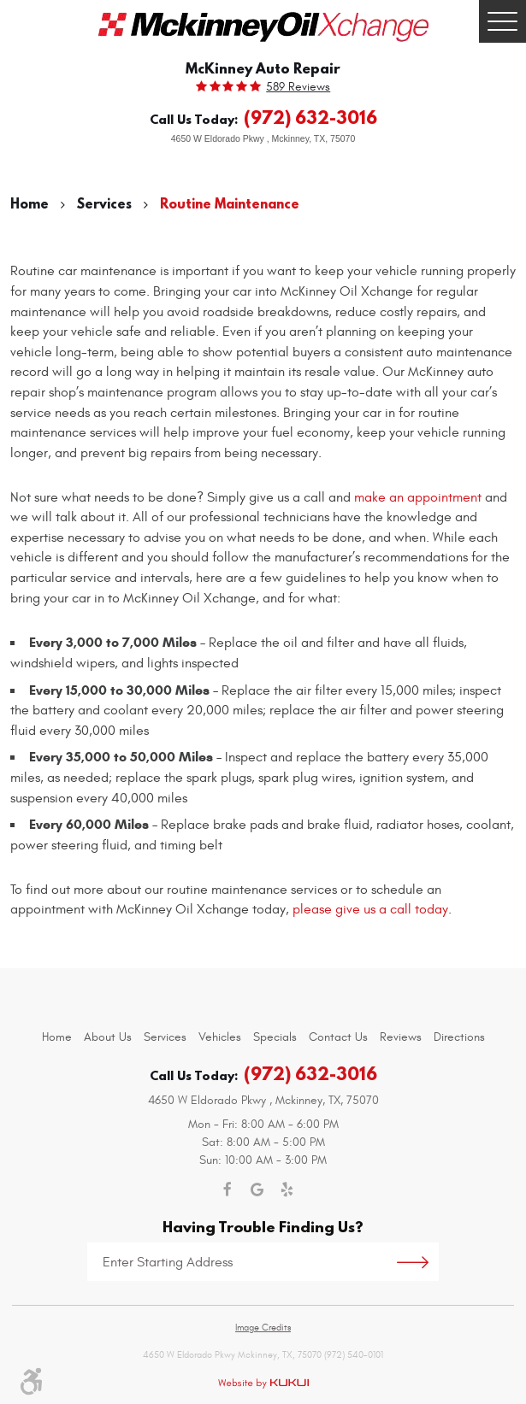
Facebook (227, 1190)
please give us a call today (370, 909)
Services (104, 203)
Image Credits (263, 1328)
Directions (459, 1037)
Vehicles (219, 1037)
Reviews (401, 1037)
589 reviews (298, 87)
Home (29, 203)
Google (257, 1190)
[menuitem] (57, 1037)
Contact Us (338, 1037)
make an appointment (418, 497)
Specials (275, 1037)
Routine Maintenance (229, 203)
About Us (108, 1037)
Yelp (287, 1190)
